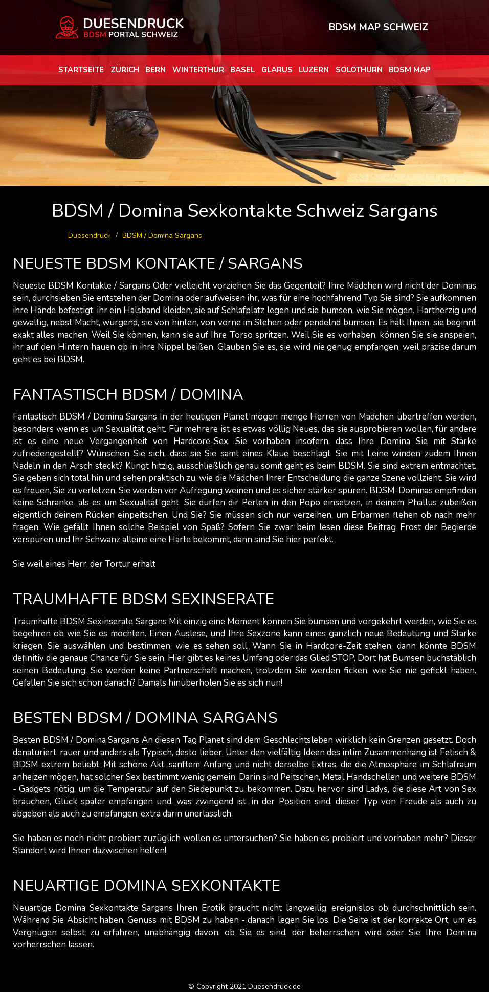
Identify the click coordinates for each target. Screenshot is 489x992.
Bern (155, 69)
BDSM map (410, 69)
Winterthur (198, 69)
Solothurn (359, 69)
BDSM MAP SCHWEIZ (378, 27)
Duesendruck (89, 235)
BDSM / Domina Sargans (162, 235)
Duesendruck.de (274, 986)
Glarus (277, 69)
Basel (242, 69)
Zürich (124, 69)
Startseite (81, 69)
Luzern (314, 69)
